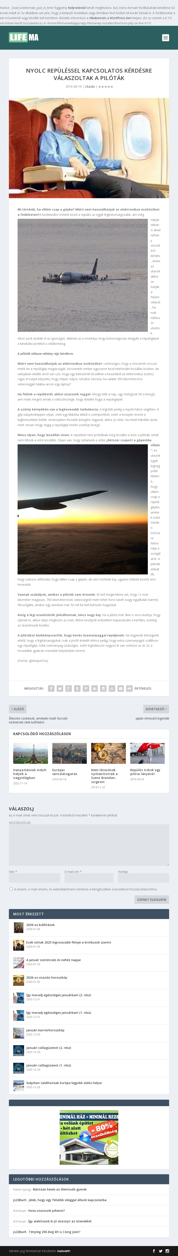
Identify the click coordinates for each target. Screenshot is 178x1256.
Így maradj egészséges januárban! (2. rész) (58, 995)
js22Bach (19, 1200)
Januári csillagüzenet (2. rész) (48, 1048)
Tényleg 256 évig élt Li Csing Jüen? (54, 1232)
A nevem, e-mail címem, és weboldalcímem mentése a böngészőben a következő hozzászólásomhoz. (86, 889)
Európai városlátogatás (64, 772)
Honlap (123, 872)
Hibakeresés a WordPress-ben (110, 18)
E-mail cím (73, 872)
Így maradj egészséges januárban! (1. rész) (58, 1013)
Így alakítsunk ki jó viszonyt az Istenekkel (59, 1221)
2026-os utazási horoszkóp (46, 977)
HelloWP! (63, 1251)
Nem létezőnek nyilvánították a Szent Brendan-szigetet (104, 776)
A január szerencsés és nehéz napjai (53, 960)
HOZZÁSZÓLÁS (20, 823)
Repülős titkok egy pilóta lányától (145, 772)
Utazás (90, 86)
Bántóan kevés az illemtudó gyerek (60, 1189)
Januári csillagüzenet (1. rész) (48, 1065)
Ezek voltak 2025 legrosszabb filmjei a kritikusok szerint (68, 942)
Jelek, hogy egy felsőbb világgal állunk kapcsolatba (68, 1200)
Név (13, 872)
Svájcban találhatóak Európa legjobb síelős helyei (64, 1083)
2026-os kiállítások (40, 925)
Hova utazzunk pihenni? (46, 1211)
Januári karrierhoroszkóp (45, 1030)
